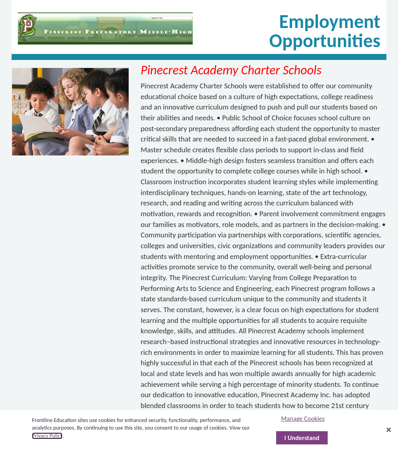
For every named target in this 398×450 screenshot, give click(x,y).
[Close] (388, 430)
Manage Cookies (302, 418)
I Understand (302, 438)
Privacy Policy (47, 435)
